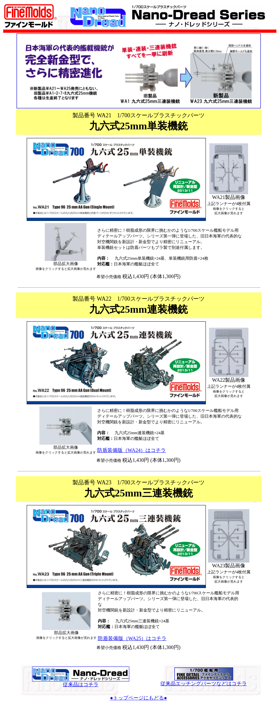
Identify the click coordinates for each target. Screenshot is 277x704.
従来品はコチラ (80, 682)
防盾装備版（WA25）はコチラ (132, 638)
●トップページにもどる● (138, 698)
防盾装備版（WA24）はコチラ (131, 450)
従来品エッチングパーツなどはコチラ (203, 681)
